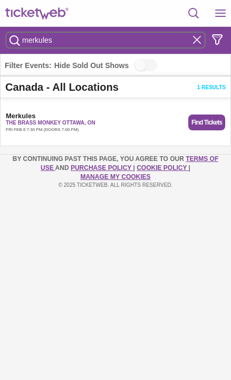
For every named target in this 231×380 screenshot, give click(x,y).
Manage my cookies (115, 176)
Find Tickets (206, 122)
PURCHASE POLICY (102, 168)
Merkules (20, 116)
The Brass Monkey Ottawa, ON (50, 123)
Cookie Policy (162, 168)
